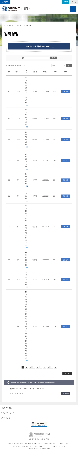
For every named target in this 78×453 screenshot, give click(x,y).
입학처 (16, 8)
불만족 (31, 389)
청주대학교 (5, 2)
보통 (25, 389)
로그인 (65, 2)
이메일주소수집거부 (7, 413)
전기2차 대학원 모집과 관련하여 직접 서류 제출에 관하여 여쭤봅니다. (26, 326)
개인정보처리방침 (7, 408)
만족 (19, 389)
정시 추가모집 (26, 279)
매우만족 (12, 389)
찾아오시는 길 (5, 418)
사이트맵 (73, 2)
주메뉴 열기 (73, 9)
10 (55, 367)
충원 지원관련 (26, 139)
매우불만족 (40, 389)
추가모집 (26, 196)
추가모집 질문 (26, 260)
